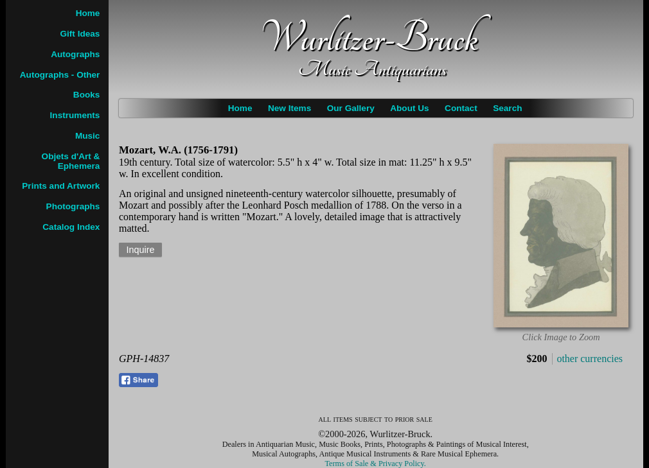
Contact (461, 108)
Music (87, 136)
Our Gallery (351, 108)
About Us (409, 108)
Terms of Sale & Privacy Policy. (375, 463)
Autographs (75, 54)
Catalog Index (71, 227)
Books (86, 95)
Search (507, 108)
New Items (289, 108)
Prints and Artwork (61, 186)
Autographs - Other (60, 75)
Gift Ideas (80, 34)
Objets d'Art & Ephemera (71, 161)
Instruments (75, 115)
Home (240, 108)
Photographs (73, 206)
